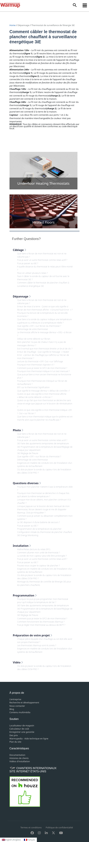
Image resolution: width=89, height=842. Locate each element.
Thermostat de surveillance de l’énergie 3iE (53, 25)
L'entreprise (15, 699)
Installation (22, 546)
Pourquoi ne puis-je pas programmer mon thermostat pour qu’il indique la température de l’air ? (42, 600)
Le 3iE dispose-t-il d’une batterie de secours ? (38, 522)
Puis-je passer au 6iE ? (27, 263)
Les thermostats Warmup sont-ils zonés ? (36, 645)
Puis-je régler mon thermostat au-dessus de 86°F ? (41, 624)
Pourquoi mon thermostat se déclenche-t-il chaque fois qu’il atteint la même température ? (43, 495)
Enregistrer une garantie (22, 731)
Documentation (17, 754)
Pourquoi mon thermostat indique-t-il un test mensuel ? (43, 371)
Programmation (25, 595)
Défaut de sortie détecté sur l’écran (33, 338)
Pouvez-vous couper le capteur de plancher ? (38, 565)
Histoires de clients (19, 758)
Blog (12, 709)
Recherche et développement (24, 702)
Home (13, 25)
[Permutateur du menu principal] (85, 5)
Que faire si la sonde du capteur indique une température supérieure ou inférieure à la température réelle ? (44, 321)
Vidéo (18, 662)
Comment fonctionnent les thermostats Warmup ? (41, 621)
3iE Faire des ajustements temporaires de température (43, 443)
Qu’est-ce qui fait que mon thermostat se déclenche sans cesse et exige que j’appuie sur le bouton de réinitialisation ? (44, 403)
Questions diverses (27, 483)
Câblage (19, 250)
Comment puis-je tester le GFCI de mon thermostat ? (42, 368)
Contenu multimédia (20, 712)
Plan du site (15, 741)
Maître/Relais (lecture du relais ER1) (33, 549)
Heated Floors (43, 222)
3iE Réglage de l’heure (27, 453)
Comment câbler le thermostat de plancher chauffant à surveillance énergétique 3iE (43, 284)
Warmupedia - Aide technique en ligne (29, 738)
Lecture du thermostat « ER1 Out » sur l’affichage (40, 361)
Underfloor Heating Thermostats (43, 183)
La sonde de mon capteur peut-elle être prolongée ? (42, 555)
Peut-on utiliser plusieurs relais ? (32, 272)
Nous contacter (17, 705)
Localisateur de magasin (22, 725)
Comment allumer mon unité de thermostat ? (38, 552)
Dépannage (23, 25)
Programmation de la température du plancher (39, 528)
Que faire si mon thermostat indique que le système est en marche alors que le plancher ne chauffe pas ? (45, 418)
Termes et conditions (31, 827)
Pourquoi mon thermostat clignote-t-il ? (35, 364)
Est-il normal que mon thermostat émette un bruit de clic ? (44, 348)
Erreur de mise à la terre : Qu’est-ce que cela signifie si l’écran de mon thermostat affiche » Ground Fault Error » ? (45, 308)
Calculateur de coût (19, 728)
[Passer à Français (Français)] (29, 840)
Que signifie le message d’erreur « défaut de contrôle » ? (43, 390)
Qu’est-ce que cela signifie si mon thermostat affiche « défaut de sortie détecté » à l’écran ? (41, 395)
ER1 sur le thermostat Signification (33, 387)
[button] (74, 5)
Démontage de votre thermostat (32, 329)
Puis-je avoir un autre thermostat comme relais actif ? (42, 259)
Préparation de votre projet (32, 635)
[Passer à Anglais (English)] (11, 840)
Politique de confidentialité (59, 827)
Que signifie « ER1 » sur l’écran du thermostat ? (39, 325)
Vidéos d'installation (20, 761)
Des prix (14, 735)
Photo (18, 430)
